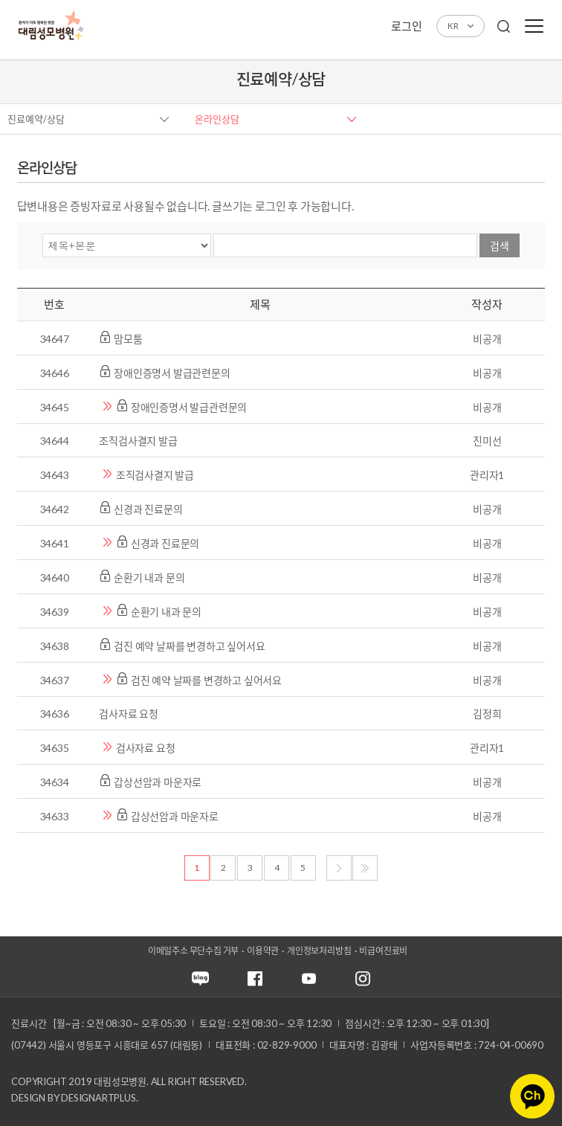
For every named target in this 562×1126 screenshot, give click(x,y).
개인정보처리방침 (319, 950)
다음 (339, 868)
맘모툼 (129, 338)
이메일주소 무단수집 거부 (193, 950)
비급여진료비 (383, 950)
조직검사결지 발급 (139, 440)
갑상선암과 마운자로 (159, 782)
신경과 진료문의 (149, 509)
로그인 (406, 26)
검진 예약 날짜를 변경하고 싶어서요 (190, 646)
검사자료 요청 (129, 713)
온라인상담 (217, 119)
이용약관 (263, 950)
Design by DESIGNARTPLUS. (74, 1098)
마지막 (365, 868)
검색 (499, 245)
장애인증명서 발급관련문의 (173, 373)
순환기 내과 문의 (150, 577)
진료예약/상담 (36, 119)
